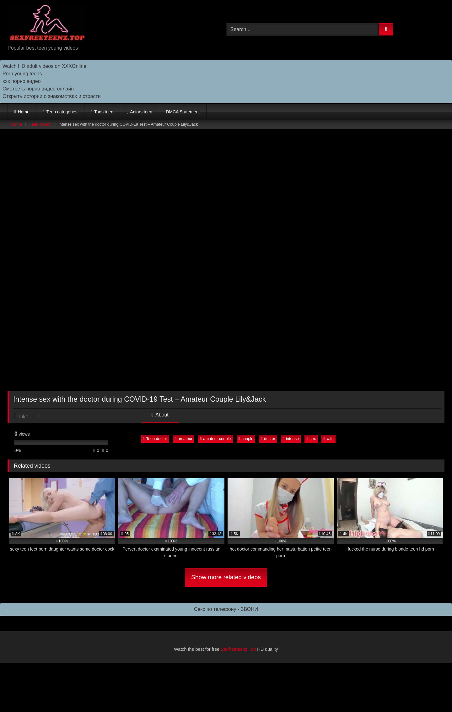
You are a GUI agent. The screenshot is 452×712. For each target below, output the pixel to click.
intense (291, 438)
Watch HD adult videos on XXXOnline (44, 66)
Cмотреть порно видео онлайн (38, 88)
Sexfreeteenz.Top (238, 649)
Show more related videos (226, 577)
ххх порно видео (22, 81)
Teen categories (62, 111)
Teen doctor (40, 124)
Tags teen (103, 111)
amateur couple (215, 438)
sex (311, 438)
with (328, 438)
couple (246, 438)
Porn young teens (22, 73)
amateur (184, 438)
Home (24, 111)
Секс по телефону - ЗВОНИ (226, 609)
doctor (268, 438)
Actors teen (141, 111)
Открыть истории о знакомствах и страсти (52, 96)
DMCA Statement (183, 111)
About (160, 414)
